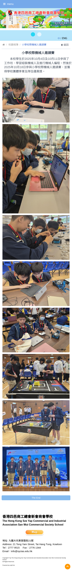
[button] (33, 34)
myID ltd (12, 565)
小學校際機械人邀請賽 (34, 44)
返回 (65, 44)
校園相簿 (13, 44)
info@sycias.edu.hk (21, 551)
